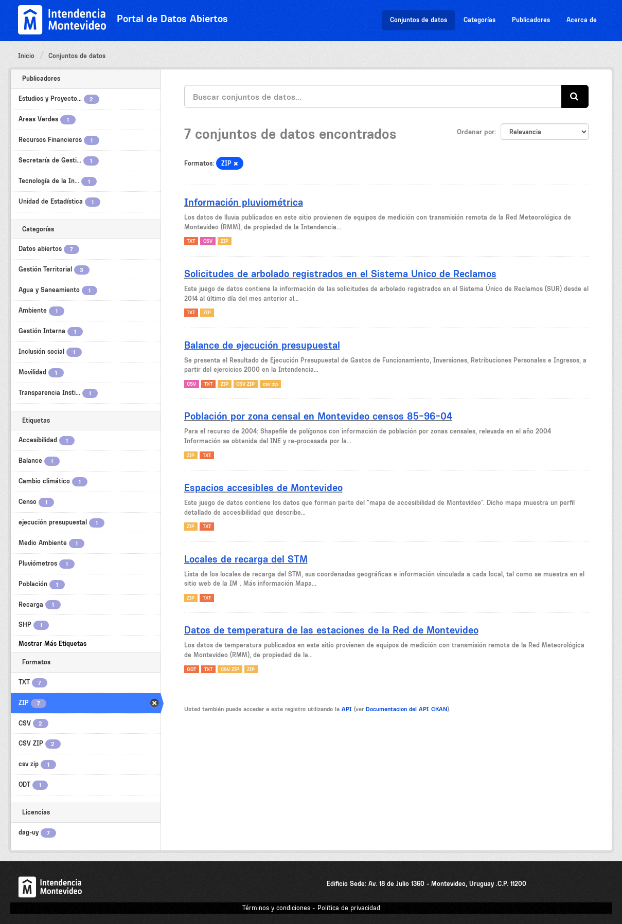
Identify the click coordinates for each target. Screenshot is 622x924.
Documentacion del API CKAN (406, 709)
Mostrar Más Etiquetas (52, 643)
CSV (207, 241)
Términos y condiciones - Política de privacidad (311, 908)
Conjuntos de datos (418, 20)
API (347, 709)
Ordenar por (475, 132)
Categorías (479, 20)
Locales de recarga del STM (246, 559)
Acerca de (581, 20)
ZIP (224, 241)
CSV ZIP (245, 384)
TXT (191, 241)
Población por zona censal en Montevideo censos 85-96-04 (318, 416)
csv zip (270, 384)
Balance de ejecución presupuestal (262, 345)
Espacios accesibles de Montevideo (263, 487)
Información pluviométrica (243, 202)
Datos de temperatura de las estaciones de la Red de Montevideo (331, 630)
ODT (191, 669)
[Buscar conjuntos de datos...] (373, 96)
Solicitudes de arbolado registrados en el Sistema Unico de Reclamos (340, 273)
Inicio (26, 56)
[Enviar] (575, 96)
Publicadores (531, 20)
